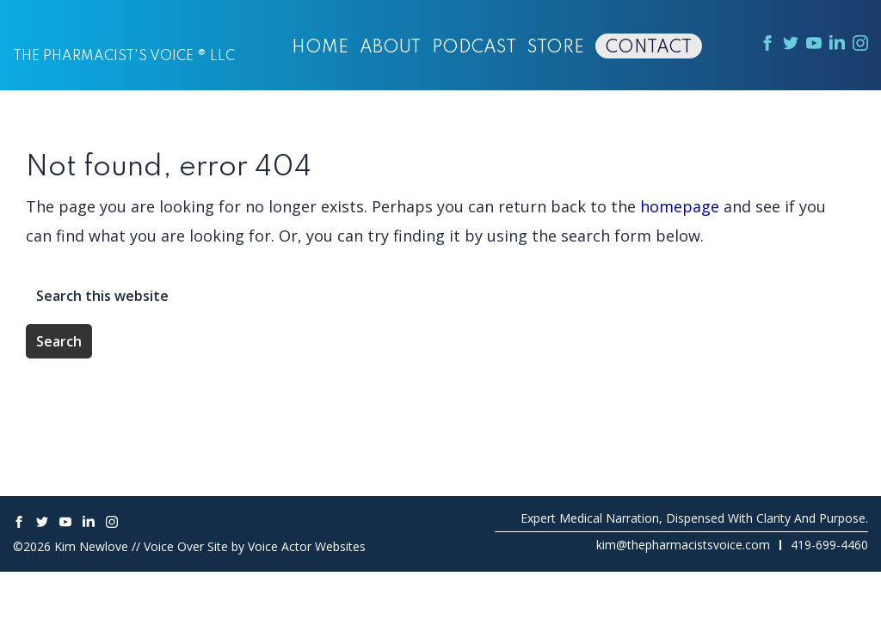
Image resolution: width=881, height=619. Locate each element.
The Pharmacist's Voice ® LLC (124, 57)
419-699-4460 (829, 544)
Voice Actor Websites (307, 546)
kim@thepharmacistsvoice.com (683, 544)
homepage (679, 206)
